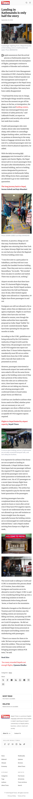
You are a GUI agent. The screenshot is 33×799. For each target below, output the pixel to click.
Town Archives (22, 782)
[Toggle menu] (30, 3)
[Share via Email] (3, 684)
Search (20, 785)
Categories (4, 776)
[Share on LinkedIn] (16, 680)
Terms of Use (21, 796)
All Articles (21, 779)
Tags (2, 779)
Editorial (4, 759)
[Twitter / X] (8, 744)
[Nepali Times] (5, 716)
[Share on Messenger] (11, 680)
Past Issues (21, 776)
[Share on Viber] (28, 680)
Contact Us (17, 733)
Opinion (20, 759)
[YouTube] (12, 744)
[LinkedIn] (20, 744)
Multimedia (21, 756)
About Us (6, 733)
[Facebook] (4, 744)
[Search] (26, 3)
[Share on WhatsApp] (20, 680)
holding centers (22, 107)
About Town (21, 766)
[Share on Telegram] (24, 680)
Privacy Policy (12, 796)
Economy (4, 766)
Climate (3, 763)
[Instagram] (16, 744)
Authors (3, 782)
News (10, 673)
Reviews (20, 763)
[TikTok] (24, 744)
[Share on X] (3, 680)
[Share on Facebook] (7, 680)
